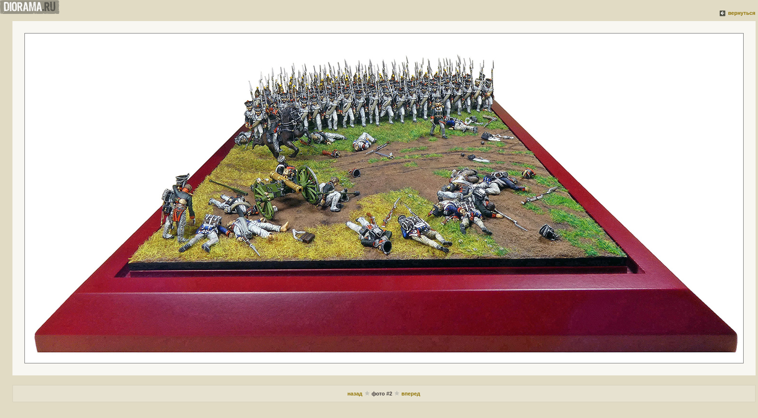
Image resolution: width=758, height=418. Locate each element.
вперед (410, 393)
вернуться (741, 13)
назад (355, 393)
